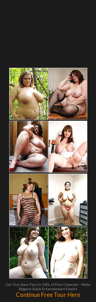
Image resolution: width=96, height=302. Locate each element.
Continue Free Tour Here (48, 294)
